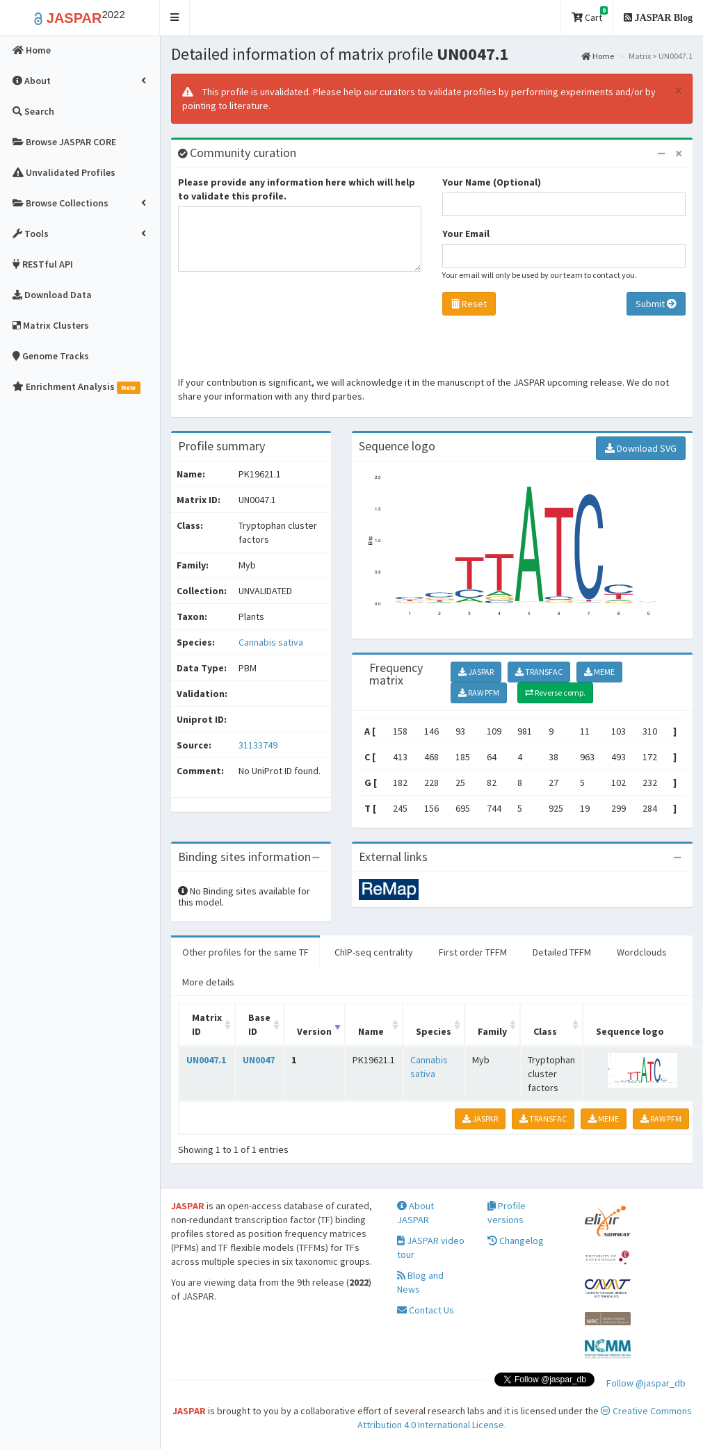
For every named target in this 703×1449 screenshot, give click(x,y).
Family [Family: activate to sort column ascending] (492, 1031)
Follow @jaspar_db (646, 1383)
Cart (590, 15)
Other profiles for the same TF (245, 952)
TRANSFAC (539, 671)
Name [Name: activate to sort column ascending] (371, 1031)
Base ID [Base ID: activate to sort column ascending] (259, 1024)
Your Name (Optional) (491, 182)
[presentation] (283, 323)
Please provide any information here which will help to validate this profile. (296, 189)
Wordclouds (642, 952)
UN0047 (259, 1060)
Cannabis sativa (271, 642)
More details (208, 982)
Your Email (466, 233)
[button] (175, 17)
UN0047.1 (206, 1060)
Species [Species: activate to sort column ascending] (433, 1031)
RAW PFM (478, 692)
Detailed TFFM (562, 952)
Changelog (515, 1240)
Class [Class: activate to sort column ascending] (545, 1031)
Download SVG (641, 448)
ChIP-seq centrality (373, 952)
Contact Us (425, 1310)
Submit (656, 303)
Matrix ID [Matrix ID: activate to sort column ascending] (207, 1024)
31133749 (258, 745)
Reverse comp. (555, 692)
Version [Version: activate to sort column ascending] (314, 1031)
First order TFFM (473, 952)
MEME (599, 671)
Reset (469, 303)
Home (597, 56)
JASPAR (476, 671)
